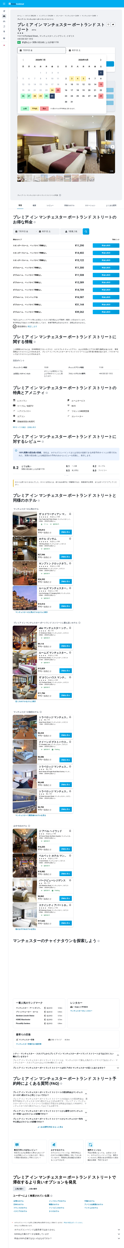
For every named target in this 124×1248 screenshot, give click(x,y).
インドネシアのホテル (57, 1201)
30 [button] (46, 96)
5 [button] (23, 78)
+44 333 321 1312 (25, 39)
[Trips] (4, 38)
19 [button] (23, 90)
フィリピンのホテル (56, 1208)
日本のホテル (18, 1204)
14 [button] (35, 84)
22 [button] (40, 90)
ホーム (19, 16)
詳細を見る (65, 532)
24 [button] (52, 90)
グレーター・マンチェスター (65, 16)
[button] (4, 3)
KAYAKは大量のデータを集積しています (67, 1234)
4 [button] (57, 73)
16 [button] (46, 84)
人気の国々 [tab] (19, 1189)
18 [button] (58, 84)
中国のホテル (89, 1201)
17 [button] (52, 84)
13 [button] (29, 84)
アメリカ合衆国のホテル (93, 1204)
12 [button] (23, 84)
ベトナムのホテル (91, 1208)
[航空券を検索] (4, 11)
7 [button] (34, 78)
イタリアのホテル (20, 1211)
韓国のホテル (54, 1204)
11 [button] (58, 78)
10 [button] (52, 78)
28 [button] (35, 96)
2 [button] (46, 73)
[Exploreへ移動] (4, 31)
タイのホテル (54, 1211)
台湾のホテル (18, 1201)
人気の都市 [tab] (33, 1189)
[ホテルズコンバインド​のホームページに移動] (16, 3)
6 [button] (28, 78)
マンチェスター (87, 16)
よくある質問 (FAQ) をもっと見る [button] (50, 1127)
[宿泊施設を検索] (4, 16)
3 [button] (52, 73)
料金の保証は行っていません (73, 1222)
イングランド (43, 16)
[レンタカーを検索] (4, 21)
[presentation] (60, 195)
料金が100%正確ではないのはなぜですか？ (67, 1238)
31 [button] (52, 96)
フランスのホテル (20, 1208)
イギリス (27, 16)
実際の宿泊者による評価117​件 (45, 42)
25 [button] (58, 90)
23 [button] (46, 90)
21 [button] (35, 90)
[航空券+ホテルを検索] (4, 26)
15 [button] (40, 84)
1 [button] (40, 73)
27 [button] (29, 96)
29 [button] (40, 96)
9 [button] (46, 78)
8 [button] (40, 78)
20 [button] (29, 90)
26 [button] (23, 96)
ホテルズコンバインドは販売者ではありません (67, 1229)
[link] (31, 612)
